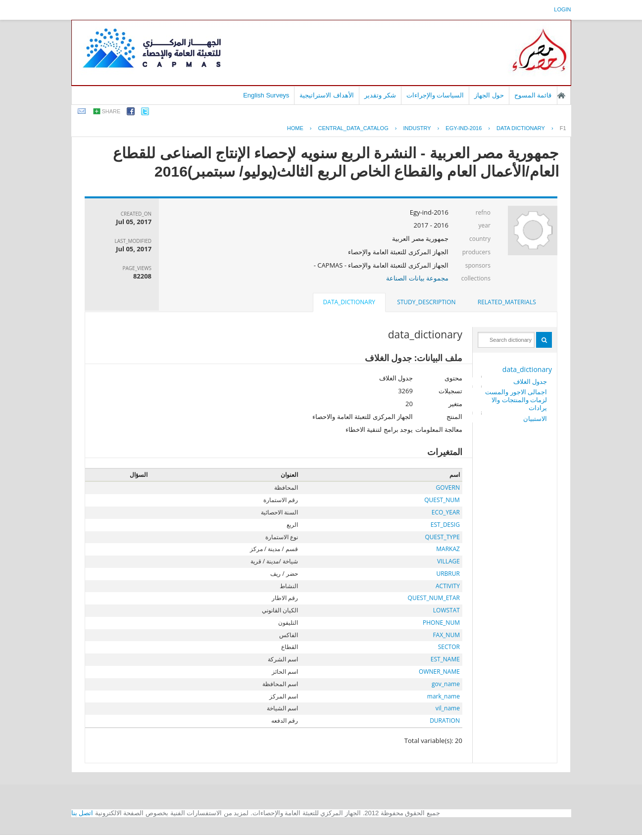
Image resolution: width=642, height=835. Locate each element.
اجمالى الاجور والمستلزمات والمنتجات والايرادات (516, 400)
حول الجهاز (489, 95)
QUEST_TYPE (442, 537)
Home (295, 128)
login (562, 9)
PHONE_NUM (441, 622)
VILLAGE (448, 561)
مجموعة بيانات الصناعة (417, 278)
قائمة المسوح (533, 95)
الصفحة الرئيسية (561, 95)
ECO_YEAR (446, 512)
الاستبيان (535, 418)
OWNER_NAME (439, 671)
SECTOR (449, 647)
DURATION (445, 720)
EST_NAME (445, 659)
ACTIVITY (448, 586)
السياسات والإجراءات (435, 95)
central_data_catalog (353, 128)
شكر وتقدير (380, 95)
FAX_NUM (446, 635)
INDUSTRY (417, 128)
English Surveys (266, 95)
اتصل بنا (82, 813)
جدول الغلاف (530, 381)
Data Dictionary (520, 128)
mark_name (443, 696)
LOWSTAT (446, 610)
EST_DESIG (445, 524)
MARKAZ (448, 549)
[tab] (506, 302)
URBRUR (447, 573)
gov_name (446, 684)
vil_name (448, 708)
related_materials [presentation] (507, 302)
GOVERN (448, 487)
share (111, 111)
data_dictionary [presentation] (349, 302)
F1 (563, 128)
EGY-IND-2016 (463, 128)
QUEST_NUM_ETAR (434, 598)
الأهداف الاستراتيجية (326, 95)
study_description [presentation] (426, 302)
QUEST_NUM (442, 500)
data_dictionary (527, 369)
